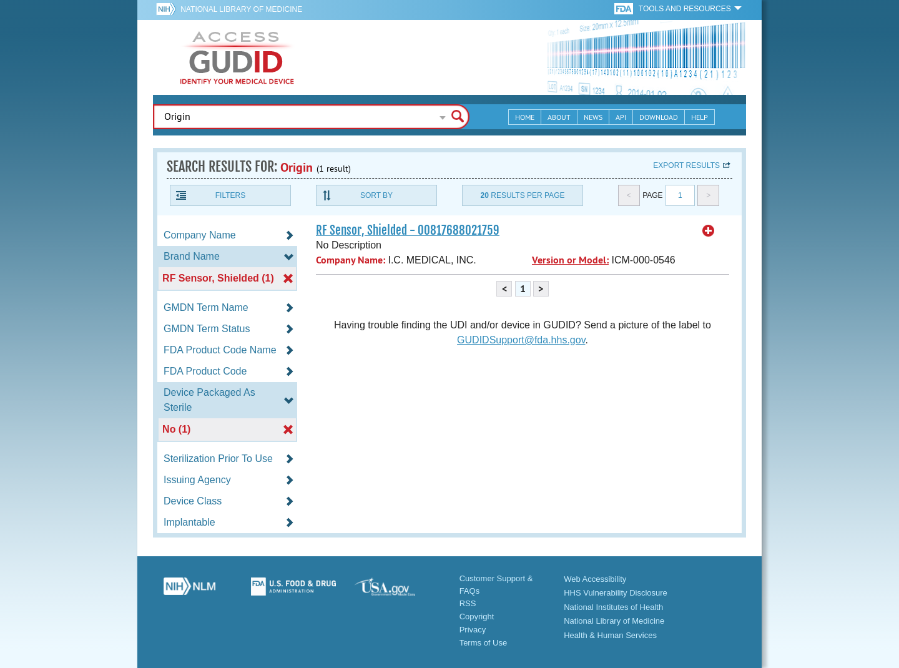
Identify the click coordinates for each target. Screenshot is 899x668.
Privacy (472, 629)
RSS (467, 603)
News (593, 117)
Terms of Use (483, 642)
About (559, 117)
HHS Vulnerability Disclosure (615, 592)
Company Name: (350, 260)
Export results (686, 165)
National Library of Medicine (241, 9)
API (621, 117)
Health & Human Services (610, 635)
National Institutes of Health (613, 607)
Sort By (376, 195)
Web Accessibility (595, 579)
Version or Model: (570, 260)
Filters (230, 195)
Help (699, 117)
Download (658, 117)
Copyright (476, 616)
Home (524, 117)
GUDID (237, 57)
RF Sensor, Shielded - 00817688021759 (407, 230)
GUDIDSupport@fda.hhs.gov (521, 340)
